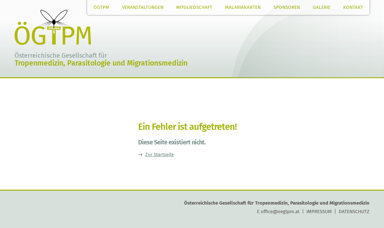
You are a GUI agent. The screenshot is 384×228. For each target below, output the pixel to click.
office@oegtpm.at (280, 211)
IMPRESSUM (319, 211)
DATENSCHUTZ (354, 211)
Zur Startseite (159, 154)
